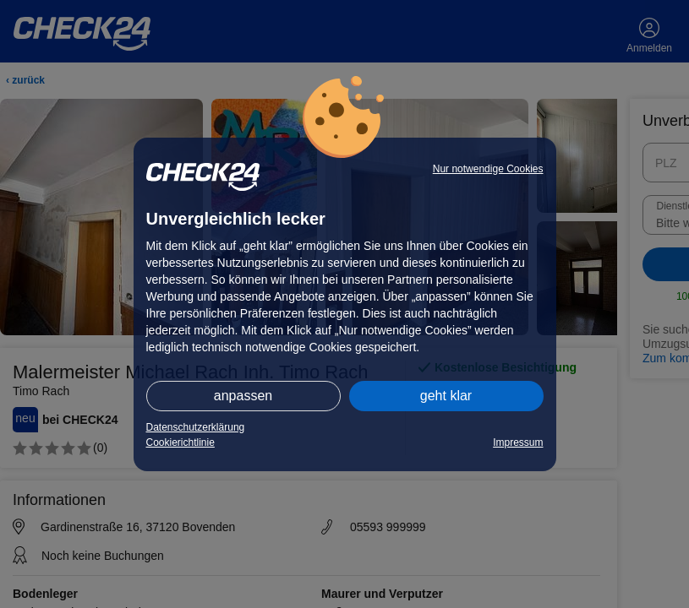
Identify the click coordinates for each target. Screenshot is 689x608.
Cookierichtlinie (180, 442)
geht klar (446, 395)
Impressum (518, 442)
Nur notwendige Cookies (488, 169)
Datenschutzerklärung (195, 427)
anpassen (243, 395)
